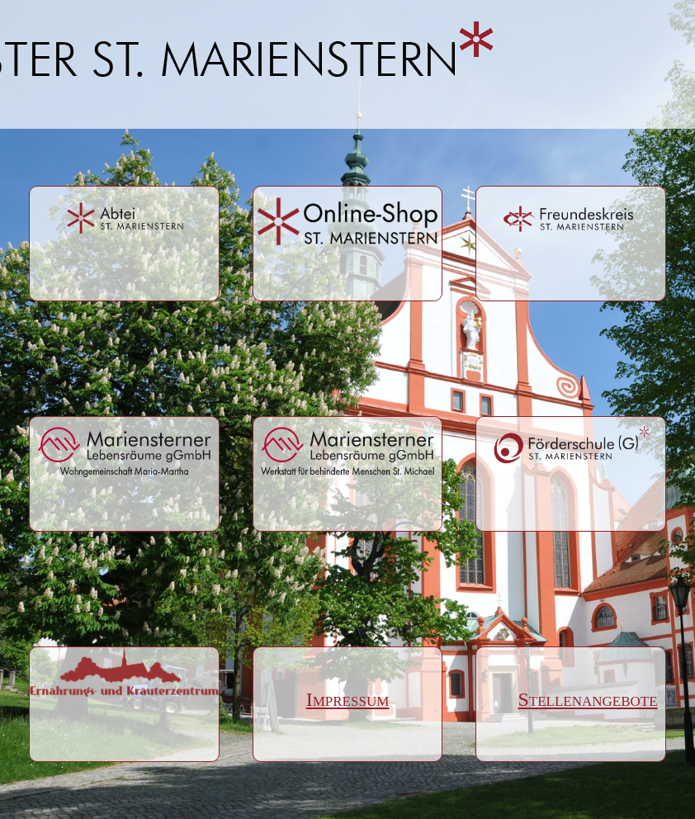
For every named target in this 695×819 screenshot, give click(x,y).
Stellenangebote (571, 699)
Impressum (348, 699)
